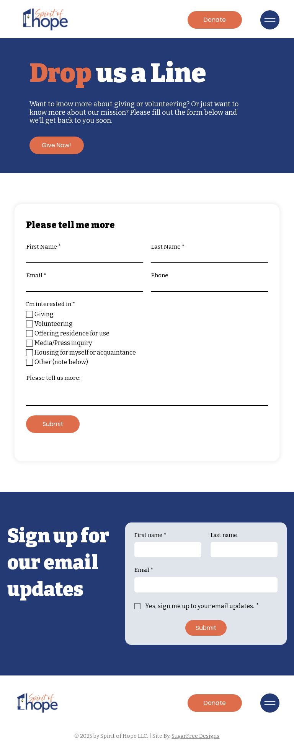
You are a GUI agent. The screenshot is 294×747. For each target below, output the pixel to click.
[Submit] (53, 424)
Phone (159, 275)
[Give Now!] (56, 145)
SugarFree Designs (195, 736)
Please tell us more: (53, 378)
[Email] (203, 584)
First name (150, 535)
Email (34, 275)
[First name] (165, 549)
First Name (41, 247)
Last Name (166, 247)
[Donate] (215, 20)
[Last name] (242, 549)
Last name (224, 535)
